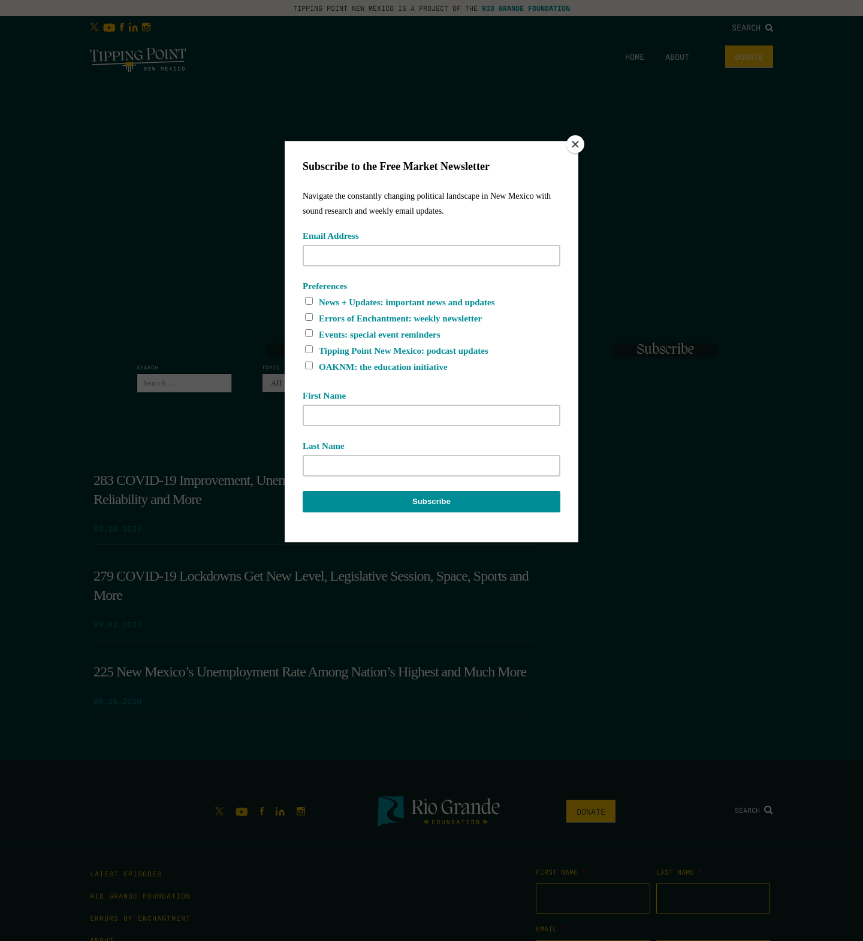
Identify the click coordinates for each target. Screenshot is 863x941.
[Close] (575, 144)
